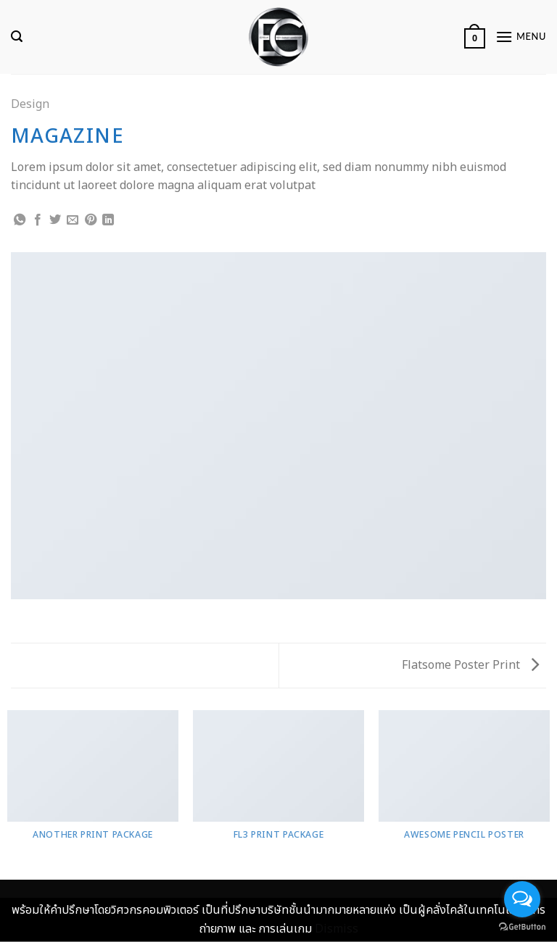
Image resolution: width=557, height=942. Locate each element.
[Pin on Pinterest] (90, 220)
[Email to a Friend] (72, 220)
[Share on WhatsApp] (19, 220)
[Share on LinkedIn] (108, 220)
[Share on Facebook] (38, 220)
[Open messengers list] (522, 899)
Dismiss (336, 929)
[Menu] (520, 36)
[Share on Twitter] (55, 220)
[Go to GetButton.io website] (522, 927)
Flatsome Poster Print (470, 665)
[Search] (16, 36)
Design (30, 104)
